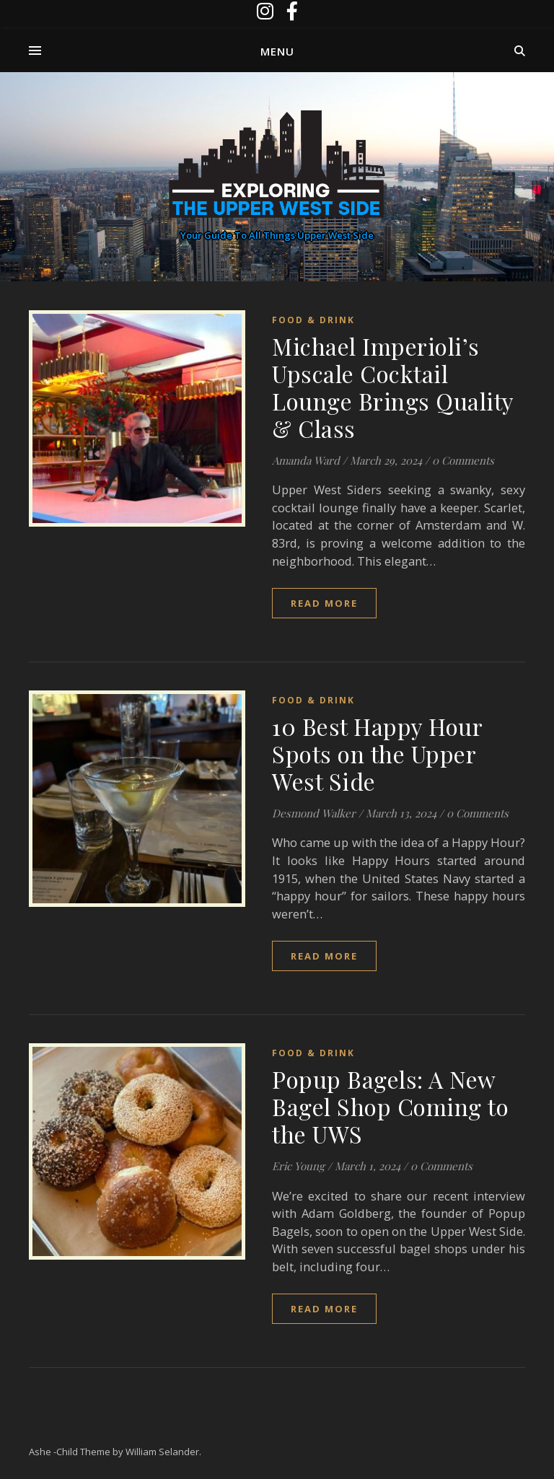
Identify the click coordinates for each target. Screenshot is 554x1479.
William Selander (162, 1451)
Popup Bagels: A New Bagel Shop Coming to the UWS (390, 1106)
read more (324, 603)
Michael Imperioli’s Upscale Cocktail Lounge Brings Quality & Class (393, 387)
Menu (277, 51)
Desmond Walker (314, 813)
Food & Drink (313, 320)
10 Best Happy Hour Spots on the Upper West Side (377, 753)
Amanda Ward (306, 460)
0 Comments (463, 460)
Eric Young (298, 1166)
